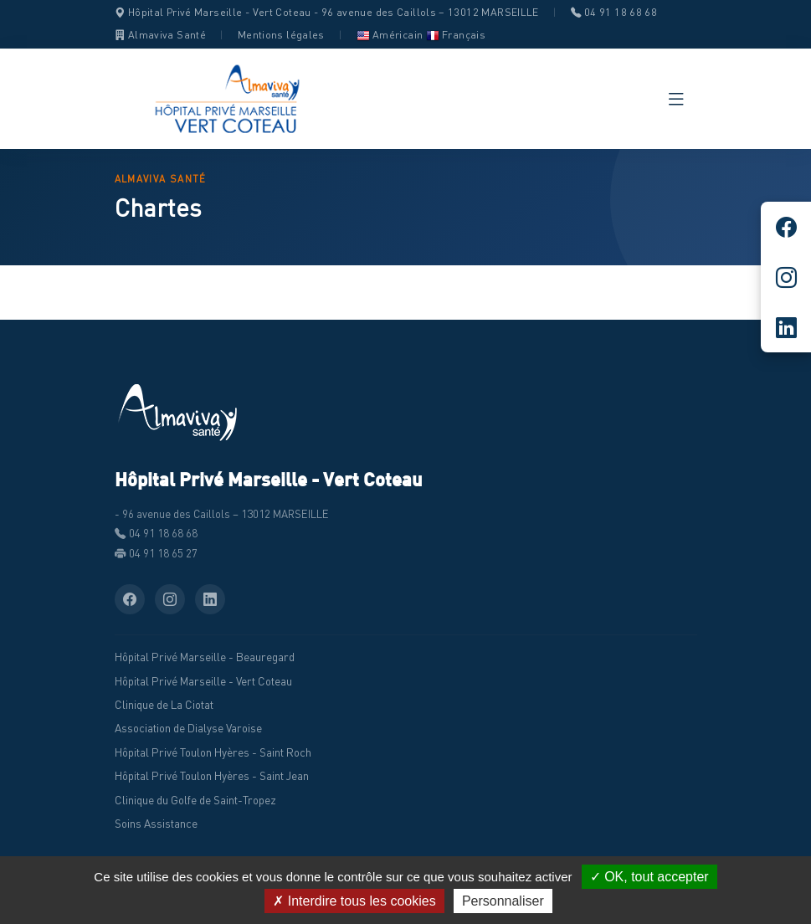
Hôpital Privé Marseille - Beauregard (205, 657)
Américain (390, 34)
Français (455, 34)
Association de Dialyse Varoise (188, 728)
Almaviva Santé (161, 34)
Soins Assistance (156, 823)
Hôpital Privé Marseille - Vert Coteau (203, 681)
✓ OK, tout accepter (649, 877)
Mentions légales (281, 34)
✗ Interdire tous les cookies (354, 901)
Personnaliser (503, 901)
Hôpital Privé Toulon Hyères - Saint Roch (213, 752)
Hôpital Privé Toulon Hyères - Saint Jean (212, 776)
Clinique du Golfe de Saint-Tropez (195, 800)
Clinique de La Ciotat (164, 704)
